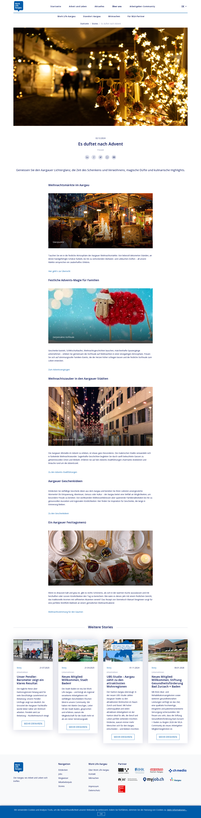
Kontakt (92, 774)
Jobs (60, 774)
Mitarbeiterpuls (65, 782)
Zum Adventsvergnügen (59, 369)
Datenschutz (94, 790)
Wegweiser (63, 778)
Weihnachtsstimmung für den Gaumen (65, 611)
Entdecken (63, 770)
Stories (95, 23)
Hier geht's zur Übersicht (59, 271)
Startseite (84, 23)
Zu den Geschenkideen (58, 513)
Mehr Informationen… (177, 809)
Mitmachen (93, 778)
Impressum (93, 786)
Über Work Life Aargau (98, 770)
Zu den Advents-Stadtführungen (62, 472)
